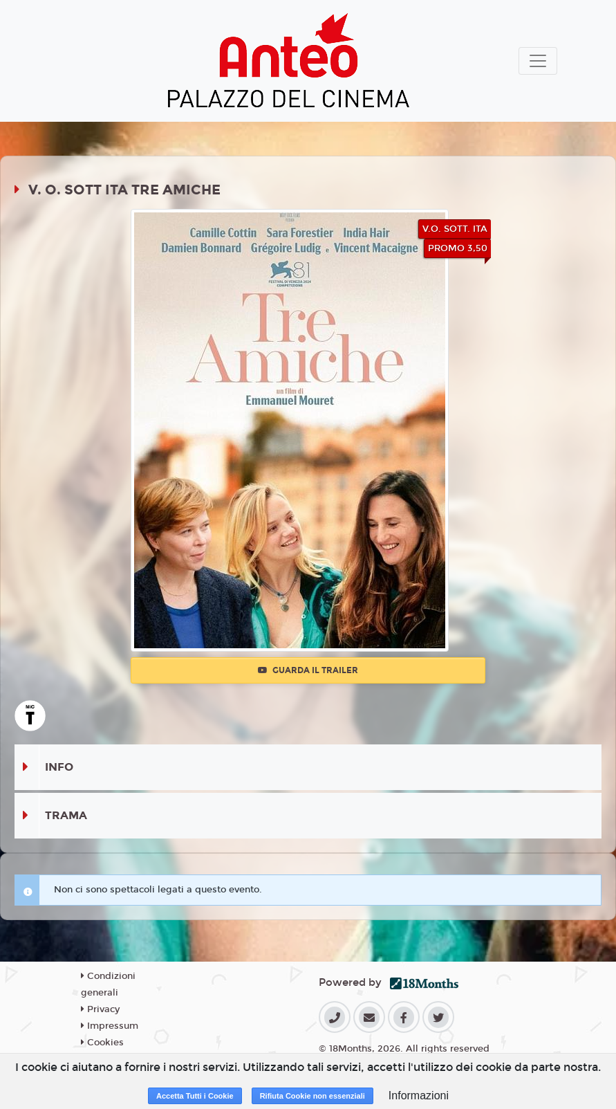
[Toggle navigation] (538, 61)
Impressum (109, 1026)
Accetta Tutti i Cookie (195, 1096)
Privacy (100, 1009)
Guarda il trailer (308, 670)
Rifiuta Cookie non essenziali (312, 1096)
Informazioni (419, 1095)
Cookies (102, 1042)
